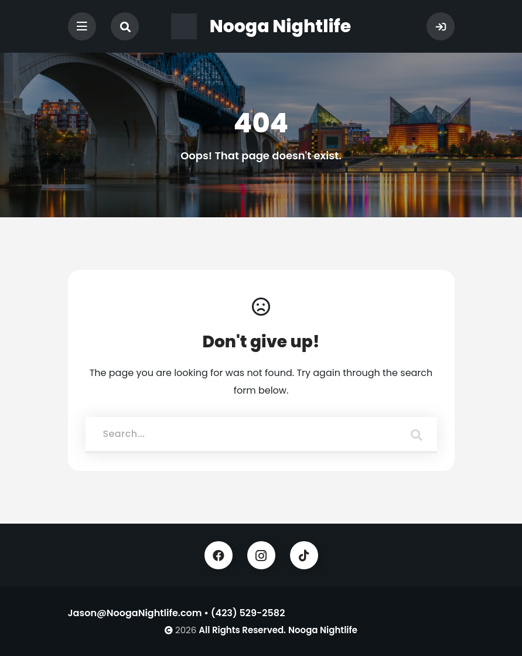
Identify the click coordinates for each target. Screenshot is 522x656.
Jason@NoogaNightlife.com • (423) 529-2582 (176, 613)
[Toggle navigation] (82, 26)
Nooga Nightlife (322, 630)
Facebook (218, 555)
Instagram (261, 555)
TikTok (304, 555)
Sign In (441, 26)
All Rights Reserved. (242, 630)
